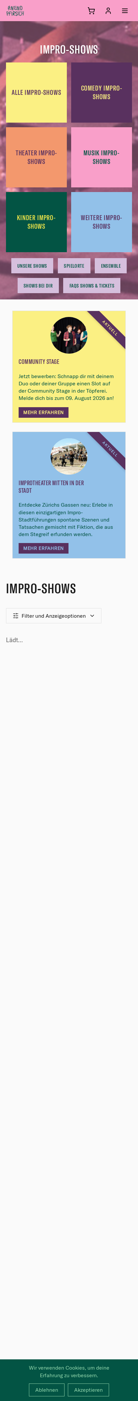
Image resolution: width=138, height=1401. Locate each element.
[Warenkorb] (91, 11)
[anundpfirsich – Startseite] (26, 10)
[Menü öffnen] (125, 11)
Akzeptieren (88, 1389)
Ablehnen (46, 1389)
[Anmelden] (108, 11)
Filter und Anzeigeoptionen (54, 615)
